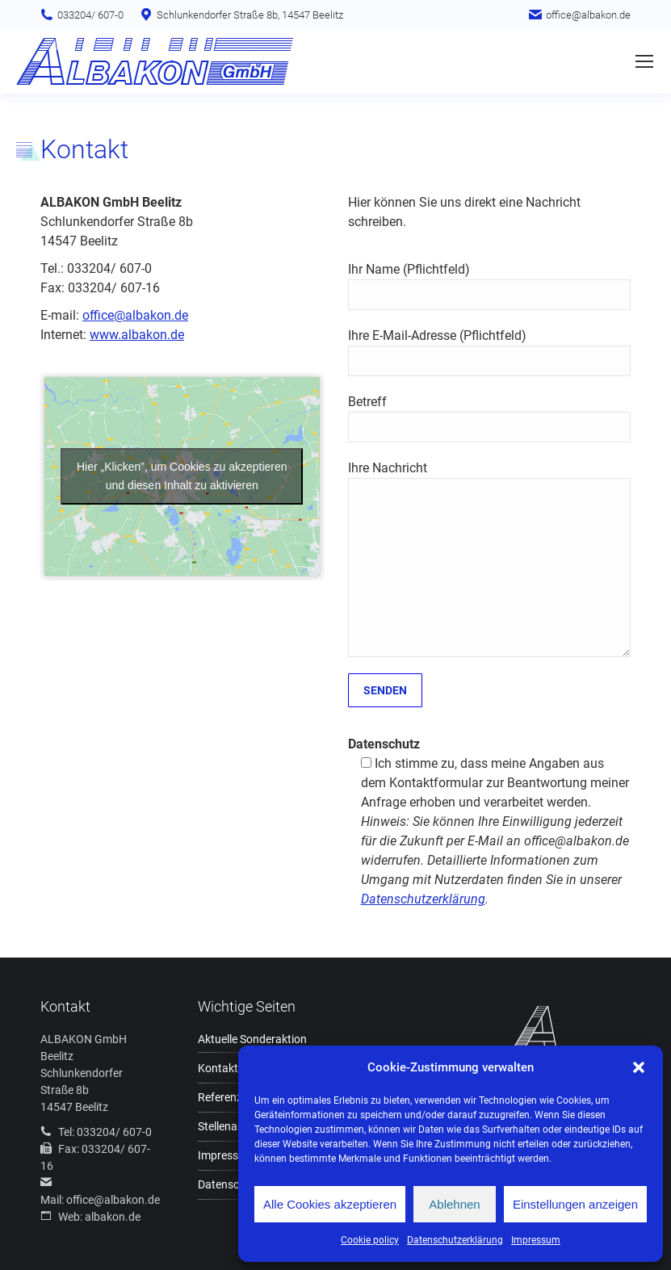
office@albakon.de (135, 315)
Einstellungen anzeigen (575, 1204)
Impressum (535, 1240)
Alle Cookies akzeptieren (329, 1204)
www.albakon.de (137, 334)
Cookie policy (370, 1240)
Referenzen (226, 1097)
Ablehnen (454, 1204)
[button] (639, 1067)
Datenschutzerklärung (455, 1240)
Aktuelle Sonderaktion (252, 1039)
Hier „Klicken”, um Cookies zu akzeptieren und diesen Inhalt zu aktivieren (182, 476)
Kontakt (218, 1068)
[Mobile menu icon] (644, 61)
